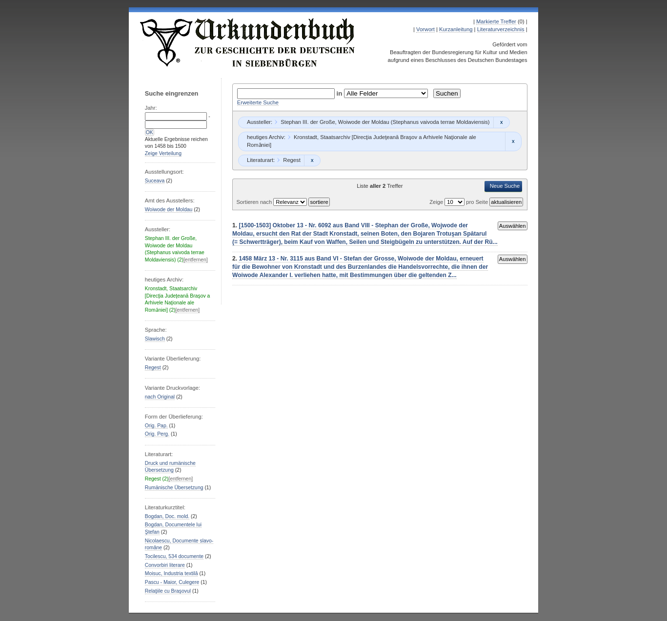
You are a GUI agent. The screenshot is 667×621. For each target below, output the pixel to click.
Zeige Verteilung (163, 153)
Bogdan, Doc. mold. (167, 516)
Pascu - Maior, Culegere (172, 582)
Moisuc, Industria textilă (171, 573)
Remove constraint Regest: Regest (312, 160)
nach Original (160, 397)
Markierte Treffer (496, 21)
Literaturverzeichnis (501, 29)
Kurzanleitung (455, 29)
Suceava (155, 180)
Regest (153, 367)
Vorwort (425, 29)
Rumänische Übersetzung (174, 487)
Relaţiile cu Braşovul (168, 591)
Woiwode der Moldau (169, 209)
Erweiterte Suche (258, 102)
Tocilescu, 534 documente (174, 556)
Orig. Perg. (157, 434)
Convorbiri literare (165, 565)
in (340, 93)
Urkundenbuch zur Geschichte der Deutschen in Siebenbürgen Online (248, 42)
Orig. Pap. (156, 425)
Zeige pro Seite (459, 202)
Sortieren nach (254, 202)
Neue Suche (505, 186)
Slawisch (155, 338)
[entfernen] (195, 259)
